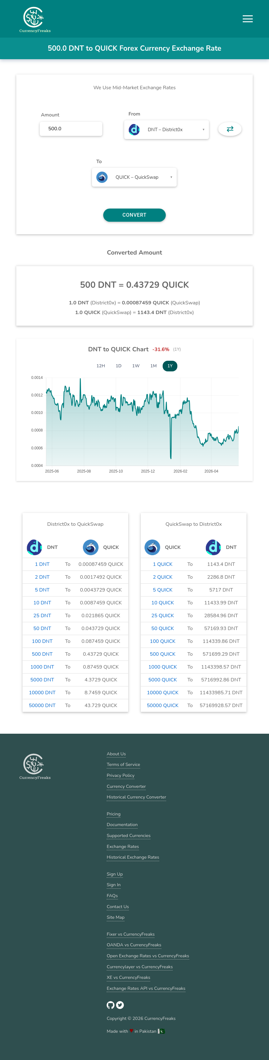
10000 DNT (42, 692)
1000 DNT (42, 667)
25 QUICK (162, 615)
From (134, 114)
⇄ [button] (230, 129)
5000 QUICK (162, 679)
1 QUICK (163, 564)
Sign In (113, 885)
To (99, 161)
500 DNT (42, 654)
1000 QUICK (162, 667)
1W (136, 366)
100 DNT (42, 641)
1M (153, 366)
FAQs (112, 895)
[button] (248, 18)
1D (119, 366)
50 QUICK (162, 628)
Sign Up (115, 874)
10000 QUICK (162, 692)
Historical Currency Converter (136, 797)
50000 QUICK (162, 705)
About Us (116, 754)
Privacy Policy (120, 775)
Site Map (115, 917)
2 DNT (42, 577)
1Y (170, 366)
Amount (50, 114)
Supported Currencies (128, 835)
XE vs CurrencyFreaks (128, 977)
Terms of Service (123, 764)
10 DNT (42, 602)
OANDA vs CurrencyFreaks (134, 945)
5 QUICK (163, 590)
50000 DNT (42, 705)
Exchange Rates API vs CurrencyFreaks (146, 988)
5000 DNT (42, 679)
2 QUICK (163, 577)
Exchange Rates (123, 846)
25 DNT (42, 615)
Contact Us (118, 906)
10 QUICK (162, 602)
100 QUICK (162, 641)
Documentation (122, 824)
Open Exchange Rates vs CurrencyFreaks (148, 956)
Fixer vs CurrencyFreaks (131, 934)
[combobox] (166, 129)
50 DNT (42, 628)
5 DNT (42, 590)
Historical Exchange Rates (133, 857)
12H (100, 366)
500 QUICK (162, 654)
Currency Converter (126, 786)
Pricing (113, 814)
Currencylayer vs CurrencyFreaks (140, 967)
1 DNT (42, 564)
